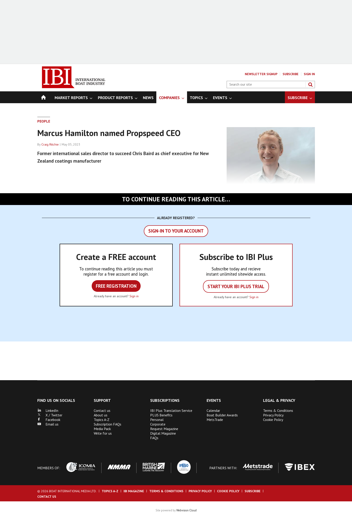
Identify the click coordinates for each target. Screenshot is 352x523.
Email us (47, 424)
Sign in (134, 296)
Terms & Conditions (278, 410)
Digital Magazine (163, 433)
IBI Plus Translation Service (171, 410)
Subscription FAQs (107, 424)
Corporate (157, 424)
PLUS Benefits (161, 415)
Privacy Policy (273, 415)
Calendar (213, 410)
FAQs (154, 438)
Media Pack (102, 428)
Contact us (102, 410)
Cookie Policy (273, 419)
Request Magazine (164, 428)
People (43, 121)
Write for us (103, 433)
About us (100, 415)
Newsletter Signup (261, 74)
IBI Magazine (134, 491)
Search (310, 84)
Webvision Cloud (186, 510)
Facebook (48, 419)
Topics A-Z (101, 419)
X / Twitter (49, 415)
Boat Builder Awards (222, 415)
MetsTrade (215, 419)
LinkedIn (47, 410)
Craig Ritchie (50, 144)
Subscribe (291, 74)
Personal (157, 419)
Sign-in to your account (176, 231)
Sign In (309, 74)
